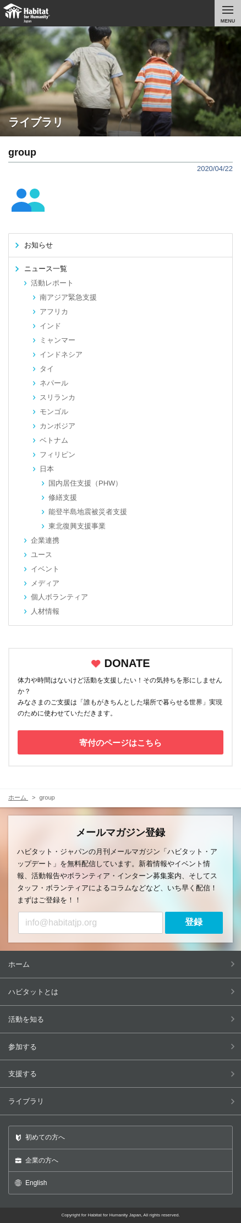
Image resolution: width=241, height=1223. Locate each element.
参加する (121, 1047)
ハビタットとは (121, 992)
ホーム (121, 964)
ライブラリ (121, 1101)
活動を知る (121, 1019)
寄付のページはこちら (120, 742)
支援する (121, 1074)
